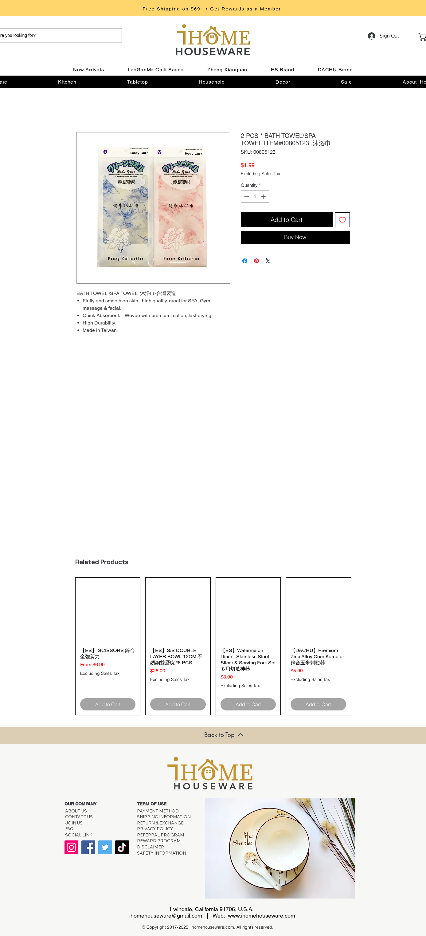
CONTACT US (79, 817)
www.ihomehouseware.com (261, 915)
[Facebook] (88, 847)
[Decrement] (246, 196)
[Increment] (264, 196)
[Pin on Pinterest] (256, 261)
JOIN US (74, 823)
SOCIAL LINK (78, 835)
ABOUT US (76, 811)
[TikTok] (122, 847)
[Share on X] (268, 261)
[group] (213, 646)
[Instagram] (71, 847)
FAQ (70, 829)
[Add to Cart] (108, 704)
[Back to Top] (224, 735)
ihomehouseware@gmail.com (165, 915)
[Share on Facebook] (244, 261)
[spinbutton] (255, 196)
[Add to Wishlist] (342, 219)
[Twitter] (105, 847)
